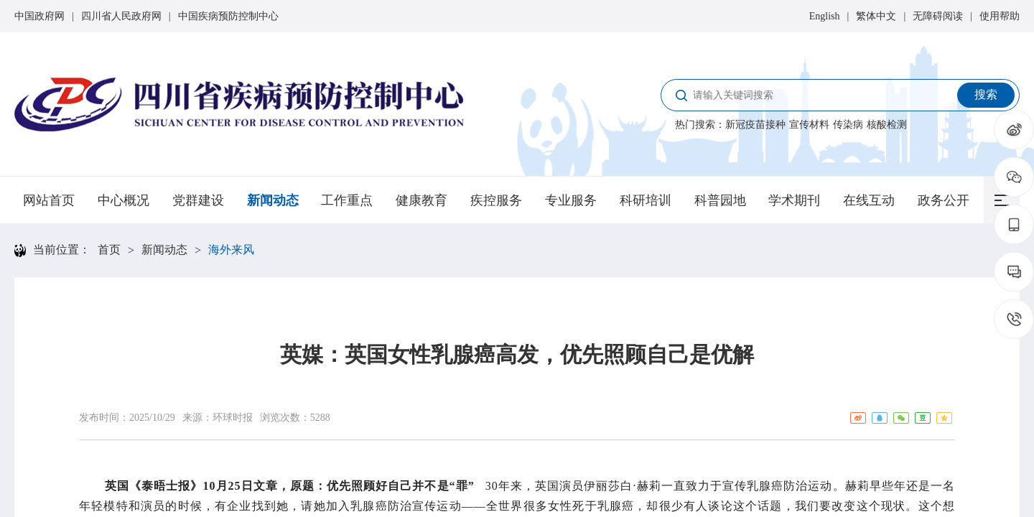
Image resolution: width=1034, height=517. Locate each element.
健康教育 (421, 200)
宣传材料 (809, 124)
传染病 (848, 124)
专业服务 (571, 200)
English (824, 16)
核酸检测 (887, 124)
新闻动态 (273, 200)
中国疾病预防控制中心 (228, 16)
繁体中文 (876, 16)
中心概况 (123, 200)
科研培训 (645, 200)
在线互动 (869, 200)
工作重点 (347, 200)
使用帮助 (999, 16)
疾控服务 (496, 200)
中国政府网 (39, 16)
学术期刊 (794, 200)
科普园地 (720, 200)
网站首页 (49, 200)
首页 (109, 249)
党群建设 (198, 200)
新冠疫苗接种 (755, 124)
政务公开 (943, 200)
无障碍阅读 (938, 16)
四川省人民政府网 (121, 16)
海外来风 (231, 249)
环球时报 (233, 417)
